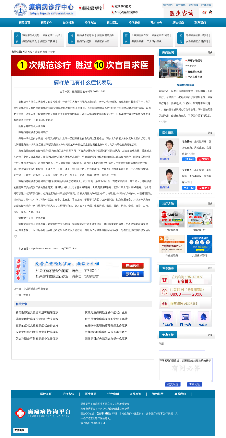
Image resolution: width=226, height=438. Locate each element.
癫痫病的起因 (84, 41)
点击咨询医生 (103, 413)
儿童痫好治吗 (199, 255)
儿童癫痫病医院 (139, 35)
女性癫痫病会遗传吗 (197, 41)
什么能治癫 (172, 255)
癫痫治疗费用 (47, 41)
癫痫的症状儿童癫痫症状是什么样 (37, 325)
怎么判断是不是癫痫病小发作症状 (37, 338)
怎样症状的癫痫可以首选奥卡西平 (106, 332)
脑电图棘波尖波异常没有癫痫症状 (37, 312)
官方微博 (181, 5)
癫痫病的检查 (102, 41)
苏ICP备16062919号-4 (93, 423)
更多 (210, 52)
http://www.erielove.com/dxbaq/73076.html (53, 248)
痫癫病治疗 (199, 230)
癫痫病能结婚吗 (105, 35)
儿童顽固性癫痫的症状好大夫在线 (37, 319)
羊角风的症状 (154, 41)
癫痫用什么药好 (30, 35)
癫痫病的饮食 (29, 41)
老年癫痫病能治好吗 (197, 35)
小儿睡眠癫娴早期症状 (35, 288)
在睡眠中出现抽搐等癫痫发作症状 (106, 325)
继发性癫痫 (137, 41)
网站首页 (27, 51)
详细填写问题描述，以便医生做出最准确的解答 (186, 370)
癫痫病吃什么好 (51, 35)
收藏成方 (206, 5)
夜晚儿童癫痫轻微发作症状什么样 (106, 312)
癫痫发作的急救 (85, 35)
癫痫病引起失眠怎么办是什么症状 (106, 338)
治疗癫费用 (172, 230)
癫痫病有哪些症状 (45, 51)
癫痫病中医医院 (160, 35)
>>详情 (163, 121)
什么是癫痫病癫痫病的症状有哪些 (106, 319)
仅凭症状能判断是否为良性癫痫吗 (37, 332)
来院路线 (168, 5)
